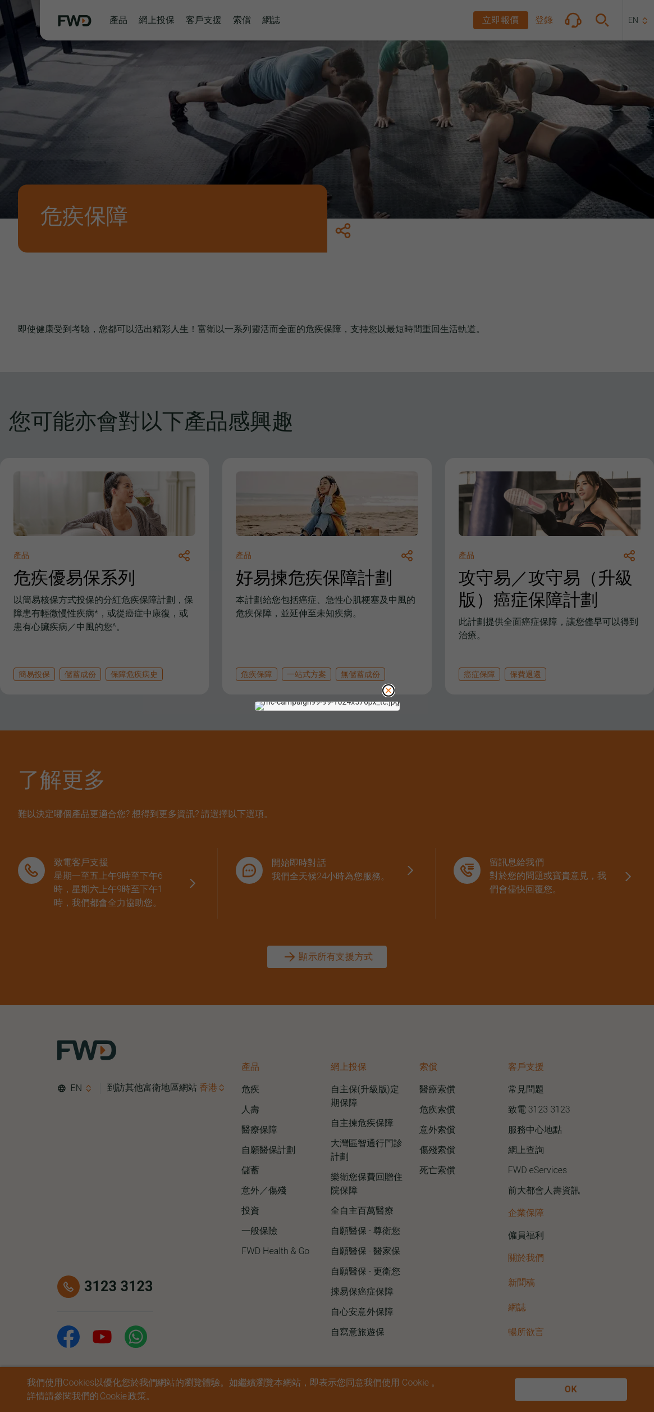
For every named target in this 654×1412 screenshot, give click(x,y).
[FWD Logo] (75, 20)
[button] (118, 20)
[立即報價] (500, 20)
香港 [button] (208, 1087)
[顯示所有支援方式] (327, 957)
